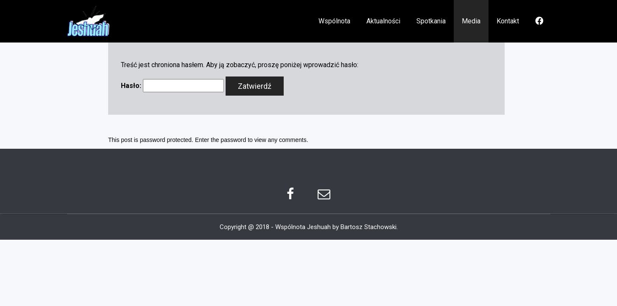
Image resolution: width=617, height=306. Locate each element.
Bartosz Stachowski (368, 227)
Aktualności (383, 21)
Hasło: (172, 85)
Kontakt (508, 21)
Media (471, 21)
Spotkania (431, 21)
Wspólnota (334, 21)
